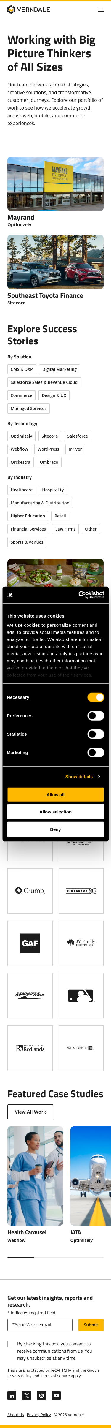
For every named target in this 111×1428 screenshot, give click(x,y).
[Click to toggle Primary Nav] (101, 9)
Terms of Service (55, 1375)
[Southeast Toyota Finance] (55, 270)
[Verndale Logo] (35, 9)
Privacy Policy (19, 1375)
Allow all (55, 794)
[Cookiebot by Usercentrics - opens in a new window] (79, 595)
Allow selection (55, 811)
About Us (15, 1414)
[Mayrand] (55, 192)
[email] (40, 1325)
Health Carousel (26, 1232)
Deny (55, 829)
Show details (79, 776)
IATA (75, 1232)
